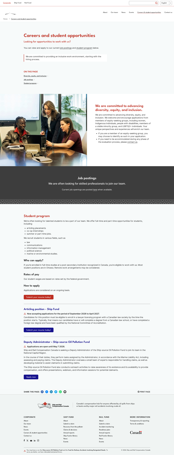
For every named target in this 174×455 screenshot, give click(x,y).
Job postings (28, 80)
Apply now (31, 377)
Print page (145, 392)
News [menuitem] (124, 12)
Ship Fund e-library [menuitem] (70, 436)
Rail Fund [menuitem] (28, 3)
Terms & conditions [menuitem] (137, 424)
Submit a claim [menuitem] (68, 424)
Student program (30, 83)
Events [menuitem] (131, 12)
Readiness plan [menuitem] (104, 430)
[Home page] (19, 12)
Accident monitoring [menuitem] (106, 427)
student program (84, 48)
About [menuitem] (105, 12)
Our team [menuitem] (114, 12)
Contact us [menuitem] (168, 12)
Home (5, 19)
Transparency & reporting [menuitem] (139, 421)
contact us (132, 142)
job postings (66, 48)
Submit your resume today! (38, 297)
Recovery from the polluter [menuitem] (73, 427)
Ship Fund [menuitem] (17, 3)
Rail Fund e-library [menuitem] (106, 436)
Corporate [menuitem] (7, 3)
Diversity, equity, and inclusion (35, 76)
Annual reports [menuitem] (68, 433)
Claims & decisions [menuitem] (70, 430)
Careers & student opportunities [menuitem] (149, 12)
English (164, 3)
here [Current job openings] (95, 189)
